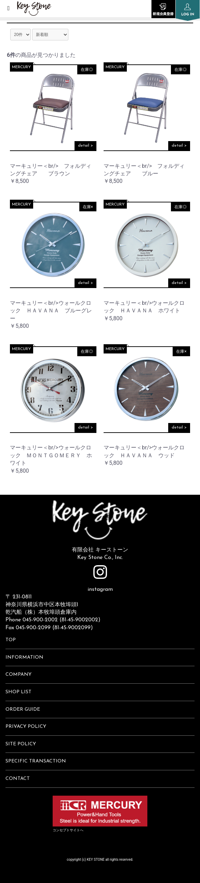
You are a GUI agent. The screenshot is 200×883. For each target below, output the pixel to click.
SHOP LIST (18, 692)
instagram (100, 578)
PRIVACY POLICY (25, 726)
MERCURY (21, 67)
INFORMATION (24, 657)
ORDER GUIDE (22, 709)
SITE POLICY (20, 744)
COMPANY (18, 674)
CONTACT (17, 778)
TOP (10, 640)
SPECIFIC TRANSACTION (35, 761)
